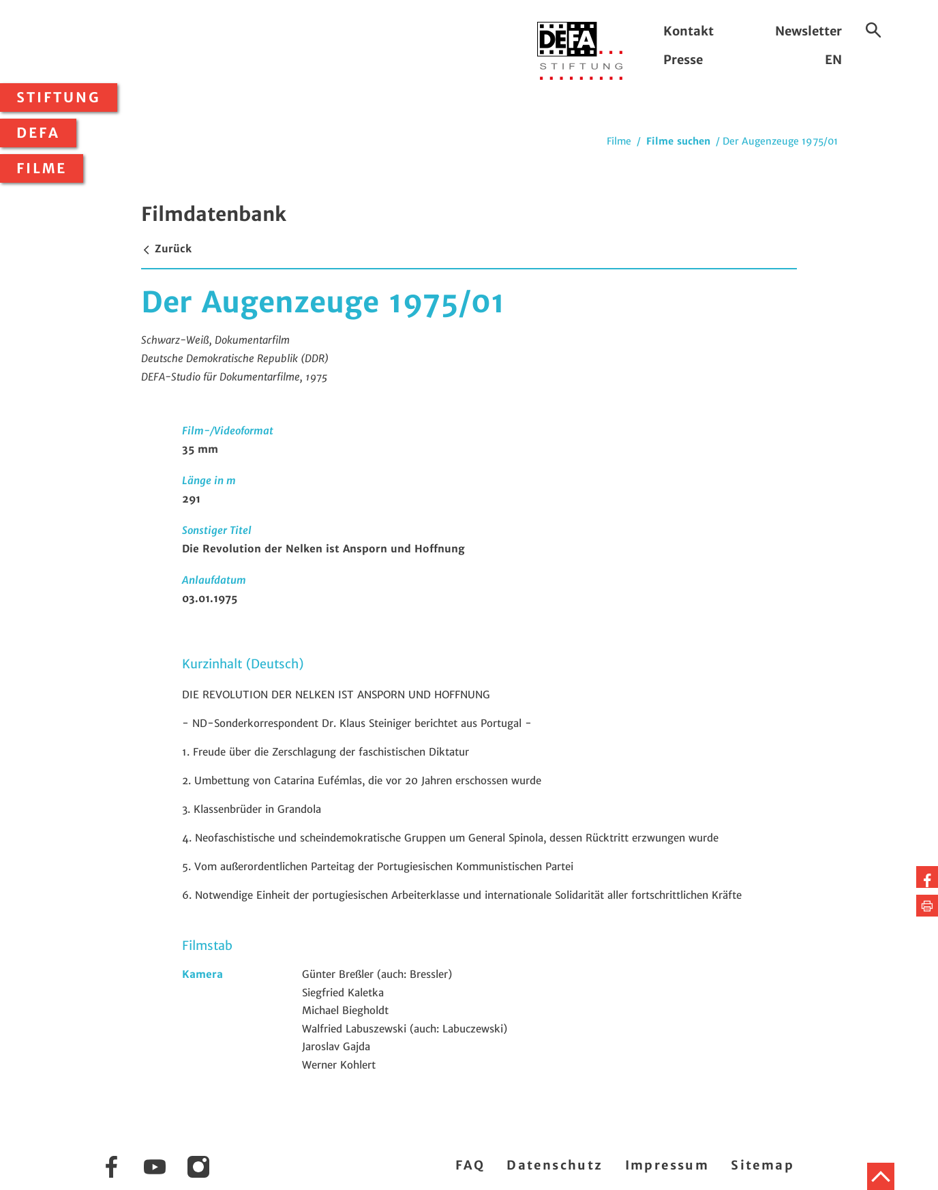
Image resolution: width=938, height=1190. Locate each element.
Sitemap (762, 1165)
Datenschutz (554, 1165)
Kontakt (688, 31)
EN (833, 60)
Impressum (667, 1165)
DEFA (38, 133)
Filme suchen (678, 141)
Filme (41, 168)
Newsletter (808, 31)
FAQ (470, 1165)
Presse (683, 60)
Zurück (166, 248)
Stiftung (58, 97)
